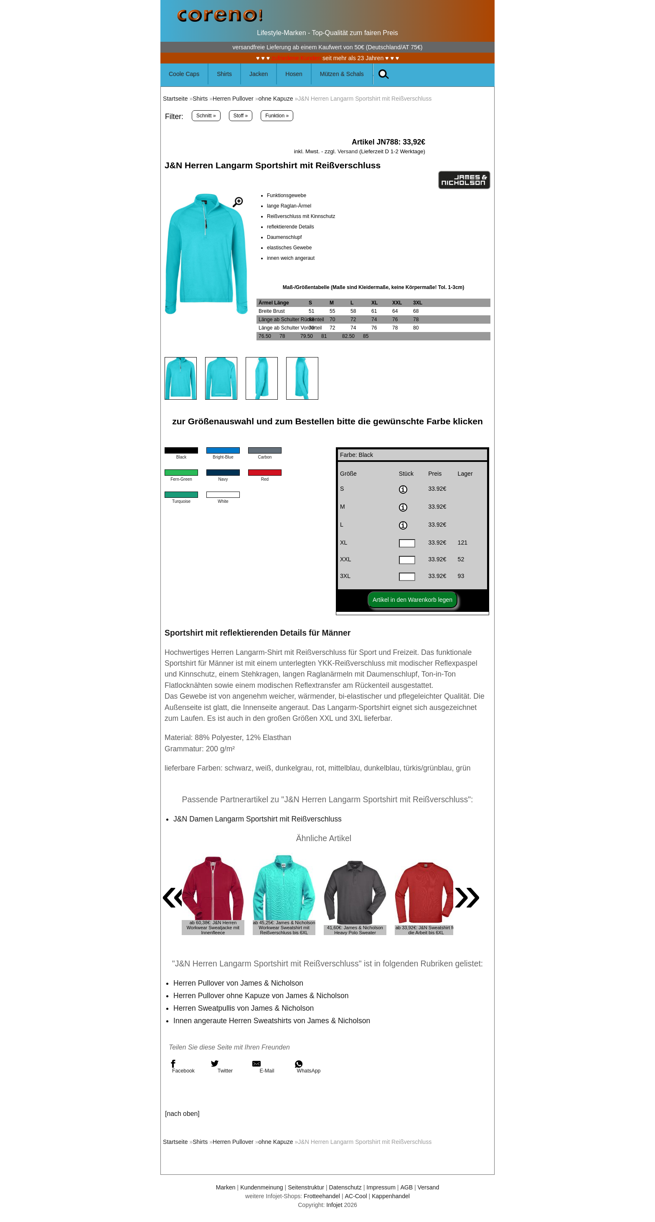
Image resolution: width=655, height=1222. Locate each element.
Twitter (222, 1067)
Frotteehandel (322, 1196)
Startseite (175, 98)
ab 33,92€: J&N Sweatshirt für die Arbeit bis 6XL (426, 930)
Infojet (334, 1205)
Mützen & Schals (342, 74)
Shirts (224, 74)
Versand (348, 151)
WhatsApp (307, 1067)
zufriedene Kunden (296, 58)
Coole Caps (184, 74)
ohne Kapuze (276, 98)
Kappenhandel (391, 1196)
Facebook (182, 1067)
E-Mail (263, 1067)
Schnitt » (206, 116)
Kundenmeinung (261, 1187)
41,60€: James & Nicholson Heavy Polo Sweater (355, 930)
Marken (226, 1187)
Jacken (258, 74)
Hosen (293, 74)
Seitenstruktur (306, 1187)
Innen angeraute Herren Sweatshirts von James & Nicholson (271, 1021)
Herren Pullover (233, 98)
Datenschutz (345, 1187)
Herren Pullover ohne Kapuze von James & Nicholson (261, 995)
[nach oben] (182, 1113)
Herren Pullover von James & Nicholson (238, 983)
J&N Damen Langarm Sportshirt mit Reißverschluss (257, 819)
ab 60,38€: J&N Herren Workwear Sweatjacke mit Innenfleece (213, 927)
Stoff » (241, 116)
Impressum (381, 1187)
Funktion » (277, 116)
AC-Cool (356, 1196)
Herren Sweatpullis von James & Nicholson (243, 1008)
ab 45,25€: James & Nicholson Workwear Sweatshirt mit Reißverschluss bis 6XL (284, 927)
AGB (406, 1187)
